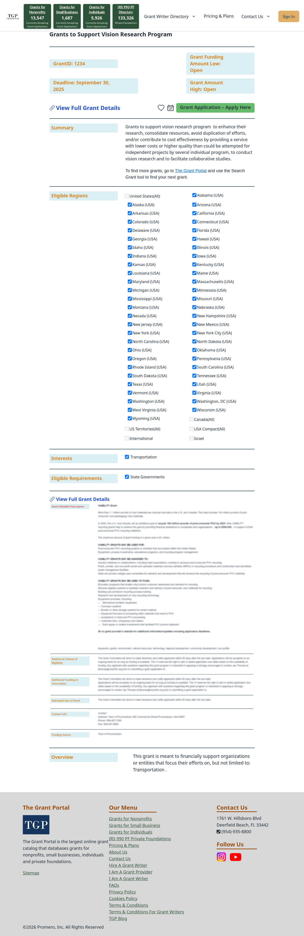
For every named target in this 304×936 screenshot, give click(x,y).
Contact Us (256, 16)
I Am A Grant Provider (131, 872)
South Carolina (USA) (215, 367)
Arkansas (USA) (145, 213)
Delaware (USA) (146, 230)
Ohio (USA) (142, 350)
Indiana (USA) (144, 256)
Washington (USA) (148, 401)
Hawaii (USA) (208, 239)
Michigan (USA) (145, 290)
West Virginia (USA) (149, 410)
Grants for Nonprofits (37, 9)
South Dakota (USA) (149, 375)
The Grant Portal (191, 170)
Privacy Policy (122, 892)
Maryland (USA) (146, 281)
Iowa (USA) (206, 256)
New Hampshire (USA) (216, 315)
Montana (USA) (145, 307)
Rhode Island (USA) (149, 367)
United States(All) (144, 196)
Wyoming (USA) (146, 418)
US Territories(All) (144, 429)
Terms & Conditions (128, 905)
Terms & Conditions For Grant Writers (146, 912)
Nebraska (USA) (210, 307)
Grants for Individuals (97, 9)
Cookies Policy (123, 898)
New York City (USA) (214, 333)
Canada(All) (204, 419)
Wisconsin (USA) (211, 410)
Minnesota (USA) (211, 290)
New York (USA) (146, 333)
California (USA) (211, 213)
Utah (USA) (206, 384)
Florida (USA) (208, 230)
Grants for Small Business (67, 9)
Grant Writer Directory (170, 16)
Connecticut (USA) (213, 221)
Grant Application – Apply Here (215, 107)
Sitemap (31, 873)
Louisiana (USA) (146, 273)
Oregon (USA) (144, 358)
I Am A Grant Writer (128, 878)
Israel (199, 438)
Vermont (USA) (145, 392)
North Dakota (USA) (214, 341)
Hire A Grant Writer (128, 865)
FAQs (114, 885)
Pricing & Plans (219, 16)
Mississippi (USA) (147, 298)
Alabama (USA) (210, 195)
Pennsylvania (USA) (214, 358)
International (141, 438)
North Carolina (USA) (150, 341)
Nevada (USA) (144, 315)
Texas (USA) (142, 384)
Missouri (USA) (210, 298)
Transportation (141, 457)
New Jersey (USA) (147, 324)
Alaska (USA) (143, 204)
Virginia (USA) (209, 392)
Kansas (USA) (144, 264)
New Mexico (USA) (213, 324)
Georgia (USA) (144, 239)
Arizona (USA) (209, 204)
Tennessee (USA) (211, 375)
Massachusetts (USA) (215, 281)
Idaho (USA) (142, 247)
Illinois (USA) (208, 247)
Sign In (289, 16)
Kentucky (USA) (210, 264)
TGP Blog (118, 918)
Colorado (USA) (145, 221)
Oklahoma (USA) (211, 350)
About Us (118, 852)
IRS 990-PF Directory (126, 9)
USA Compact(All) (209, 429)
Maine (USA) (207, 273)
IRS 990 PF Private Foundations (140, 838)
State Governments (145, 477)
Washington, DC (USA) (216, 401)
